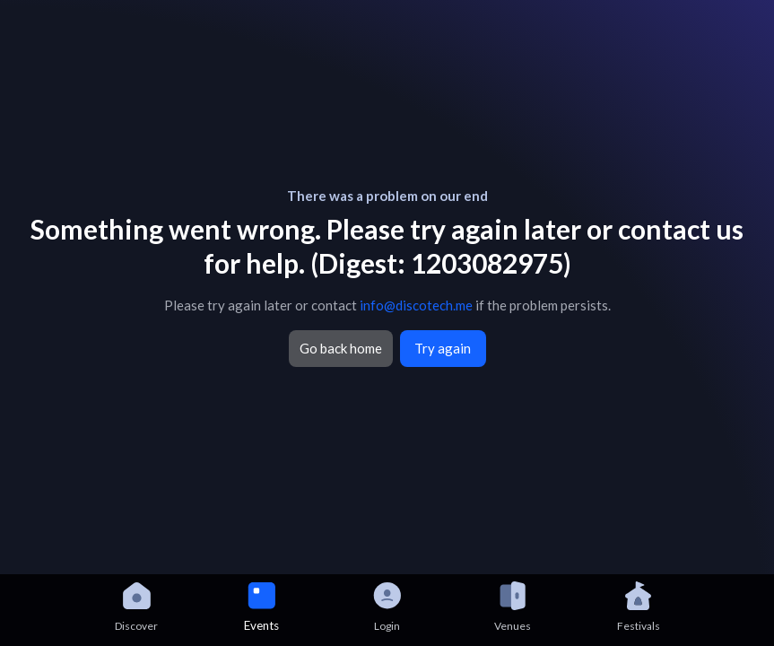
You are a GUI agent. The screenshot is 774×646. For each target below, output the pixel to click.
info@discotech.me (416, 305)
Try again (442, 348)
